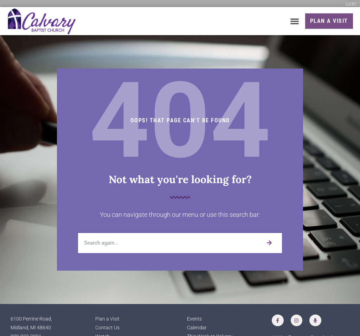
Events (194, 319)
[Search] (269, 243)
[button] (295, 21)
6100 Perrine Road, (31, 319)
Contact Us (107, 328)
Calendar (197, 328)
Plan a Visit (107, 319)
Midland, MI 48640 (31, 328)
